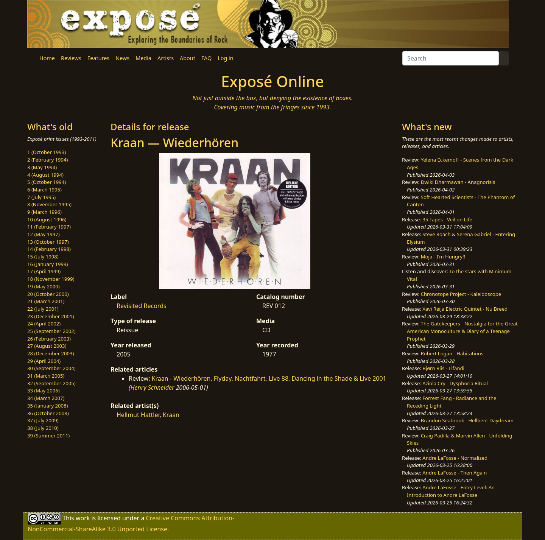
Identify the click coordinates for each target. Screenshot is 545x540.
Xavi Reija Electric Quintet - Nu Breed (465, 308)
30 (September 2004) (51, 368)
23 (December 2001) (50, 316)
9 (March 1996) (44, 212)
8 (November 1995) (49, 204)
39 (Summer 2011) (48, 435)
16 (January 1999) (47, 264)
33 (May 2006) (43, 390)
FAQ (206, 58)
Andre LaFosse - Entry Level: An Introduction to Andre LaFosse (451, 491)
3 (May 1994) (42, 167)
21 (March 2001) (45, 301)
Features (98, 58)
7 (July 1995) (41, 197)
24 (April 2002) (44, 323)
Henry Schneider (152, 387)
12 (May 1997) (43, 234)
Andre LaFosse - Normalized (454, 457)
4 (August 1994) (45, 174)
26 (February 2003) (49, 338)
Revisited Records (142, 306)
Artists (165, 58)
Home (47, 58)
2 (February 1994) (47, 159)
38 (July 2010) (43, 428)
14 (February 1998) (49, 249)
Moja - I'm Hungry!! (443, 256)
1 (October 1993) (46, 152)
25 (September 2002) (51, 331)
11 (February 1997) (49, 226)
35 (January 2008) (47, 405)
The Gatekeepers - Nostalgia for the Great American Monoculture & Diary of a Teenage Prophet (462, 331)
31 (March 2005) (45, 375)
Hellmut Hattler (138, 415)
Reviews (71, 58)
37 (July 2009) (43, 420)
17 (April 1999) (44, 271)
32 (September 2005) (51, 383)
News (122, 58)
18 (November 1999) (51, 278)
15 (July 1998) (43, 256)
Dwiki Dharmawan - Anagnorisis (458, 182)
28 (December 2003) (50, 353)
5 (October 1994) (46, 182)
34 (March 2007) (45, 398)
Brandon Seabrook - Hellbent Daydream (467, 420)
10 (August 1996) (46, 219)
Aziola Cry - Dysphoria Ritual (455, 383)
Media (143, 58)
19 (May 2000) (43, 286)
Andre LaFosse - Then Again (454, 472)
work (83, 518)
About (187, 58)
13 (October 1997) (48, 241)
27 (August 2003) (46, 345)
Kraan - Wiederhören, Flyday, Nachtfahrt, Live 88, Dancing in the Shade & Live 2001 (269, 378)
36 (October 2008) (48, 413)
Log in (225, 58)
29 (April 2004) (44, 361)
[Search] (450, 58)
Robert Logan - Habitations (452, 353)
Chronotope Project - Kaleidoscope (461, 294)
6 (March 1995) (44, 189)
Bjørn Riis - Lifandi (443, 368)
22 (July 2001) (43, 308)
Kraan (171, 415)
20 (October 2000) (48, 294)
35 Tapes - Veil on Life (447, 219)
